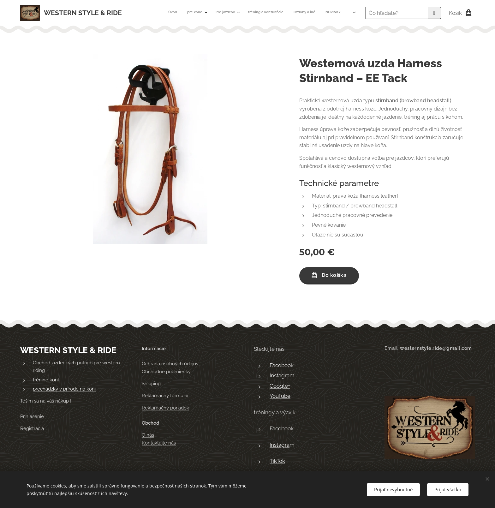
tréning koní (46, 379)
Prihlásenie (32, 416)
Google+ (280, 385)
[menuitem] (258, 13)
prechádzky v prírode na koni (64, 389)
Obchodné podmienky (166, 371)
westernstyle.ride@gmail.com (436, 348)
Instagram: (282, 375)
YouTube (280, 396)
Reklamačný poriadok (165, 407)
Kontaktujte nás (159, 442)
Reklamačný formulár (165, 395)
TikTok (277, 461)
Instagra (279, 444)
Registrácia (32, 428)
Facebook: (282, 365)
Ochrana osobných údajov (170, 364)
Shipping (151, 383)
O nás (148, 435)
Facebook (282, 428)
